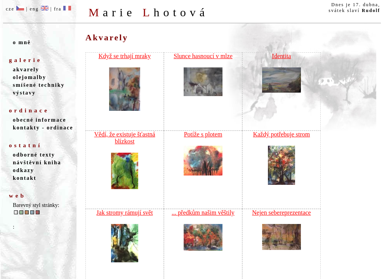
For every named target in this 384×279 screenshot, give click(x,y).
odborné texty (34, 155)
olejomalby (29, 77)
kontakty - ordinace (43, 128)
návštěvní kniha (37, 162)
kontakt (24, 178)
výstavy (24, 93)
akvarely (26, 69)
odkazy (23, 170)
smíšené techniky (39, 85)
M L (149, 12)
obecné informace (39, 120)
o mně (22, 42)
